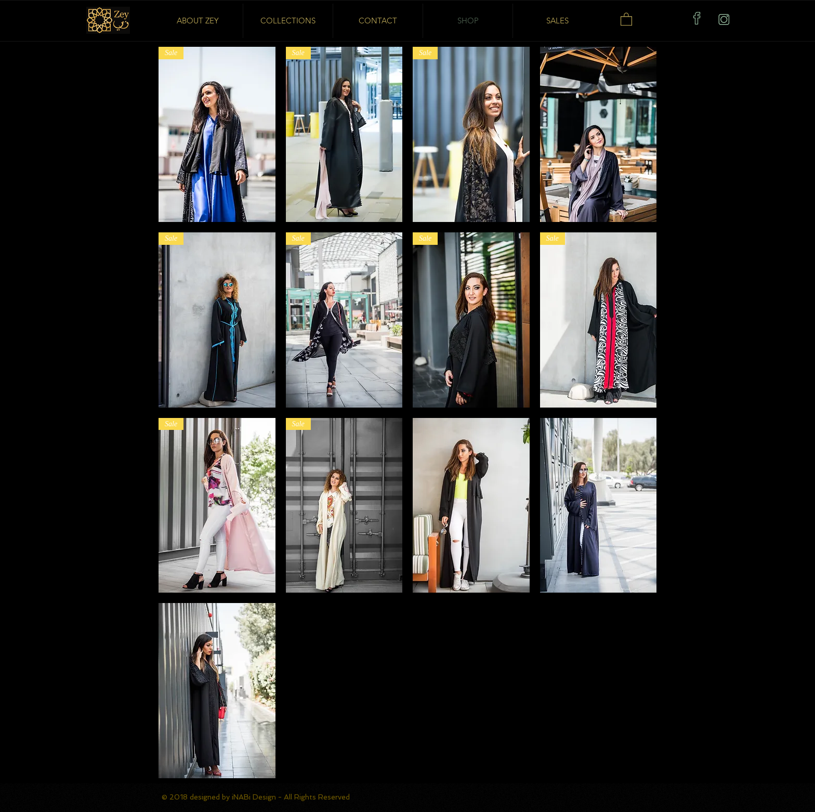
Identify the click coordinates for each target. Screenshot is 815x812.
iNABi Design (255, 797)
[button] (626, 18)
